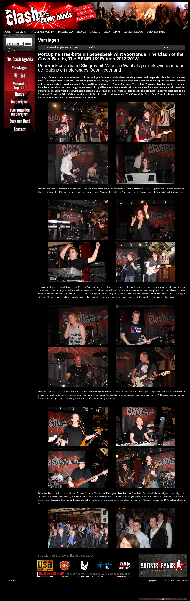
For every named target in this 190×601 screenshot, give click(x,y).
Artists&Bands (133, 31)
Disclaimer (11, 581)
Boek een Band (156, 31)
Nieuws (81, 31)
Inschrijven (66, 31)
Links (116, 31)
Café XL (93, 47)
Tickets (95, 31)
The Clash (20, 31)
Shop (107, 31)
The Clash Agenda (42, 31)
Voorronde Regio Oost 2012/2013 (62, 47)
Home (7, 31)
